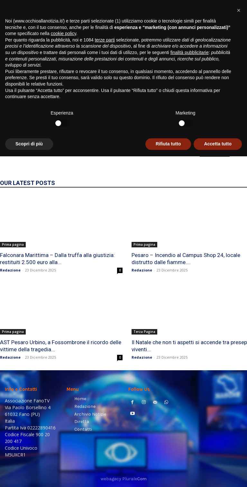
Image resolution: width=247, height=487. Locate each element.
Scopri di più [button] (29, 474)
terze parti (105, 370)
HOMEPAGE (215, 152)
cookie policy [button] (63, 364)
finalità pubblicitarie (189, 383)
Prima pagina (13, 244)
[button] (234, 82)
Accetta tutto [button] (218, 474)
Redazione (10, 270)
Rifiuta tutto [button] (168, 474)
